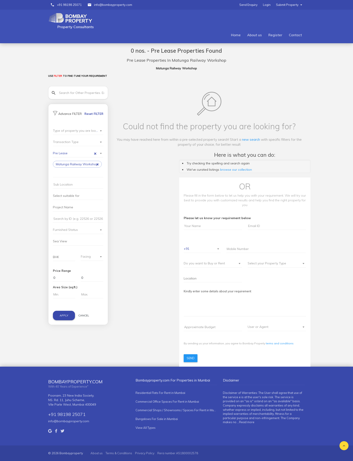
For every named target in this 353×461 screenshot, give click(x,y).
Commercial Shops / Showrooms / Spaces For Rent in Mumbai (176, 410)
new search (251, 139)
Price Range (62, 271)
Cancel (83, 315)
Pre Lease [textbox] (75, 153)
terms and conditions (280, 343)
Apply (64, 315)
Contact (295, 35)
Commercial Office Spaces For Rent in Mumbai (167, 401)
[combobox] (78, 131)
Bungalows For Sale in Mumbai (157, 419)
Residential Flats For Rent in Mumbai (160, 393)
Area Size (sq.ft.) (65, 287)
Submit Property (289, 5)
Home (236, 35)
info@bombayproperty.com (113, 5)
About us (254, 35)
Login (267, 5)
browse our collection (236, 170)
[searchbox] (61, 173)
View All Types (146, 427)
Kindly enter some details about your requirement (217, 291)
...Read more (245, 422)
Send (191, 358)
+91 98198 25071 (69, 5)
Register (275, 35)
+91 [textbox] (186, 249)
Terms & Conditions (119, 453)
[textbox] (75, 130)
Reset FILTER (93, 114)
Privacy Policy (144, 453)
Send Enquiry (248, 5)
